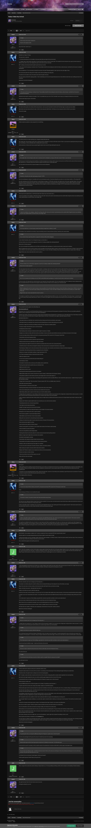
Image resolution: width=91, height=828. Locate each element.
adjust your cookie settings (39, 826)
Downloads (17, 9)
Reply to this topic (78, 25)
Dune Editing (19, 21)
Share (71, 20)
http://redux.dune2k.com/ (23, 309)
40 (13, 558)
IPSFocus (13, 820)
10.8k (13, 64)
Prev (11, 30)
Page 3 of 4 (28, 30)
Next (21, 30)
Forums (10, 9)
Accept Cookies (71, 825)
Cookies (14, 821)
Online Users (29, 9)
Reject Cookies (80, 825)
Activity (36, 9)
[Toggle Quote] (20, 37)
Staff (23, 9)
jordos (13, 546)
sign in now (32, 803)
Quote (22, 49)
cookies (14, 826)
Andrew (13, 52)
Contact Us (10, 821)
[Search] (70, 4)
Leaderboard (51, 9)
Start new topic (68, 25)
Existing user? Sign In (72, 9)
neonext (13, 34)
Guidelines (44, 9)
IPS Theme (9, 820)
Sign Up (79, 9)
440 (13, 46)
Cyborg (13, 119)
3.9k (13, 131)
